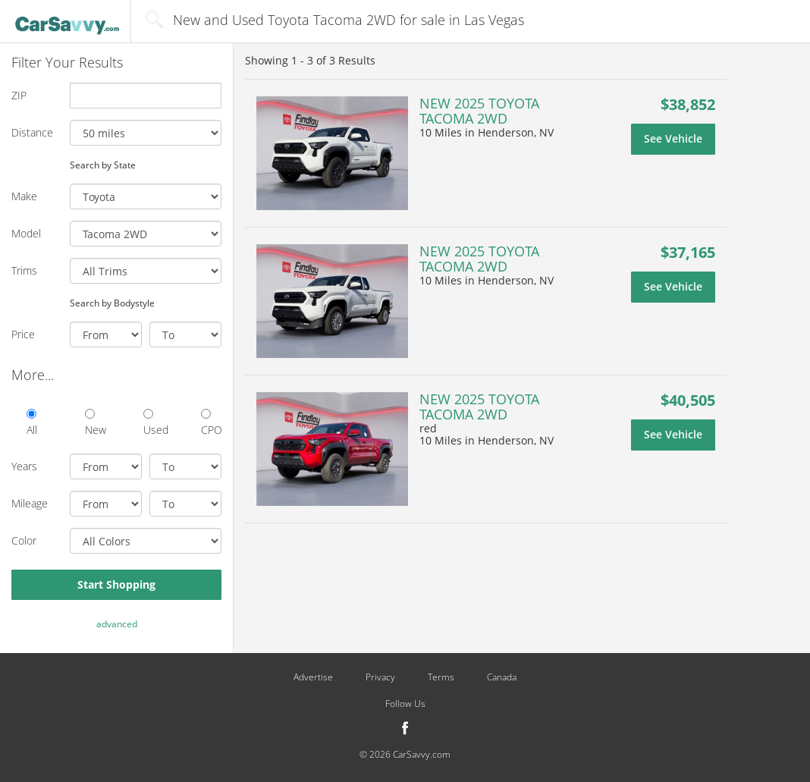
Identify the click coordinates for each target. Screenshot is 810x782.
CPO (211, 423)
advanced (116, 623)
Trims (24, 270)
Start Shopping (116, 584)
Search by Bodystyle (112, 303)
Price (23, 334)
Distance (32, 132)
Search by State (103, 165)
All (32, 423)
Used (153, 423)
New (95, 423)
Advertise (313, 677)
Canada (501, 677)
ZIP (19, 95)
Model (26, 233)
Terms (441, 677)
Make (24, 196)
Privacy (380, 677)
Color (23, 540)
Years (24, 466)
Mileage (29, 503)
